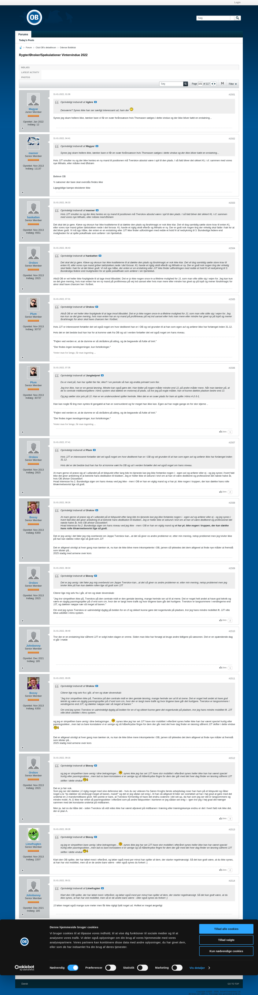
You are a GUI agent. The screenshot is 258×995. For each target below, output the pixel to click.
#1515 (232, 925)
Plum (33, 313)
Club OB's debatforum (46, 47)
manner (33, 153)
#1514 (232, 881)
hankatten (33, 217)
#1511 (232, 678)
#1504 (232, 248)
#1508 (232, 502)
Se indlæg (95, 102)
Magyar (33, 109)
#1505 (232, 299)
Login (237, 2)
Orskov (33, 262)
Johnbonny (33, 645)
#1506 (232, 368)
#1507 (232, 442)
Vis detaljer (197, 987)
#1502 (232, 138)
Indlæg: (32, 124)
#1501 (232, 94)
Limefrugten (33, 844)
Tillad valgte (226, 959)
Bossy (33, 517)
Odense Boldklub (68, 47)
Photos (25, 77)
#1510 (232, 631)
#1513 (232, 829)
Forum (29, 47)
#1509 (232, 568)
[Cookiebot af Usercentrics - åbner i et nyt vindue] (24, 987)
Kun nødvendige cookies (226, 970)
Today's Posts (26, 40)
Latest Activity (30, 72)
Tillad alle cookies (226, 948)
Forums (23, 34)
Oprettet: (28, 121)
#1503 (232, 203)
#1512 (232, 758)
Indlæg (25, 67)
